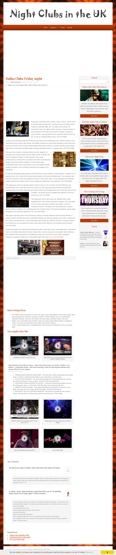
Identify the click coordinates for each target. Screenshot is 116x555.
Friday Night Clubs (15, 82)
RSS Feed (47, 549)
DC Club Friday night (17, 539)
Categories (53, 28)
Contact (63, 27)
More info (89, 552)
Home (30, 549)
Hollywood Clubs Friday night (20, 537)
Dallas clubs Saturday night (19, 535)
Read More (94, 116)
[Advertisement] (21, 54)
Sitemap (70, 27)
